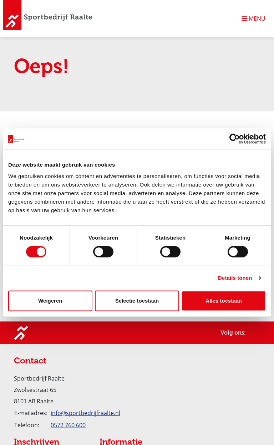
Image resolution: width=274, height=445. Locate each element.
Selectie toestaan (137, 301)
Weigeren (50, 301)
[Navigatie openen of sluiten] (255, 18)
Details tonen (235, 278)
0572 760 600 (68, 425)
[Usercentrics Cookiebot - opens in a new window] (234, 139)
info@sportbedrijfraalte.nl (85, 413)
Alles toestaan (224, 301)
